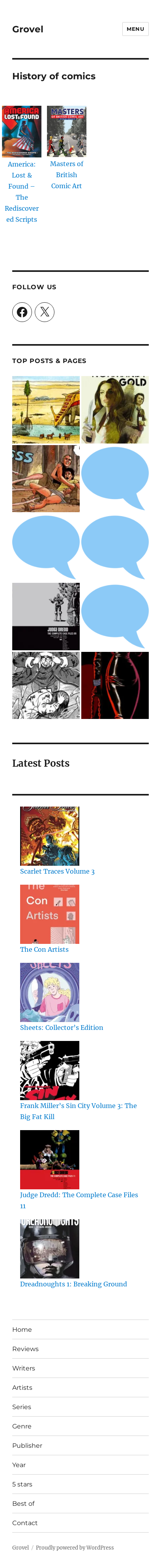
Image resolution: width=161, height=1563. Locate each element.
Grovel (27, 29)
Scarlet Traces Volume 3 (57, 871)
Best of (23, 1503)
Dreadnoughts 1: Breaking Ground (73, 1284)
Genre (22, 1426)
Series (21, 1407)
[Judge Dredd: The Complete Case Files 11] (49, 1159)
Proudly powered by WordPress (75, 1547)
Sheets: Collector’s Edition (61, 1027)
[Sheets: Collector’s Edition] (49, 992)
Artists (22, 1387)
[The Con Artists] (49, 914)
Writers (23, 1368)
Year (19, 1465)
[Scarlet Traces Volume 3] (49, 836)
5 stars (22, 1484)
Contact (25, 1523)
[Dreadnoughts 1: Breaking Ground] (49, 1248)
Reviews (25, 1349)
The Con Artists (44, 949)
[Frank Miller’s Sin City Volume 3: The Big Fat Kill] (49, 1070)
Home (22, 1329)
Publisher (27, 1445)
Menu (135, 29)
